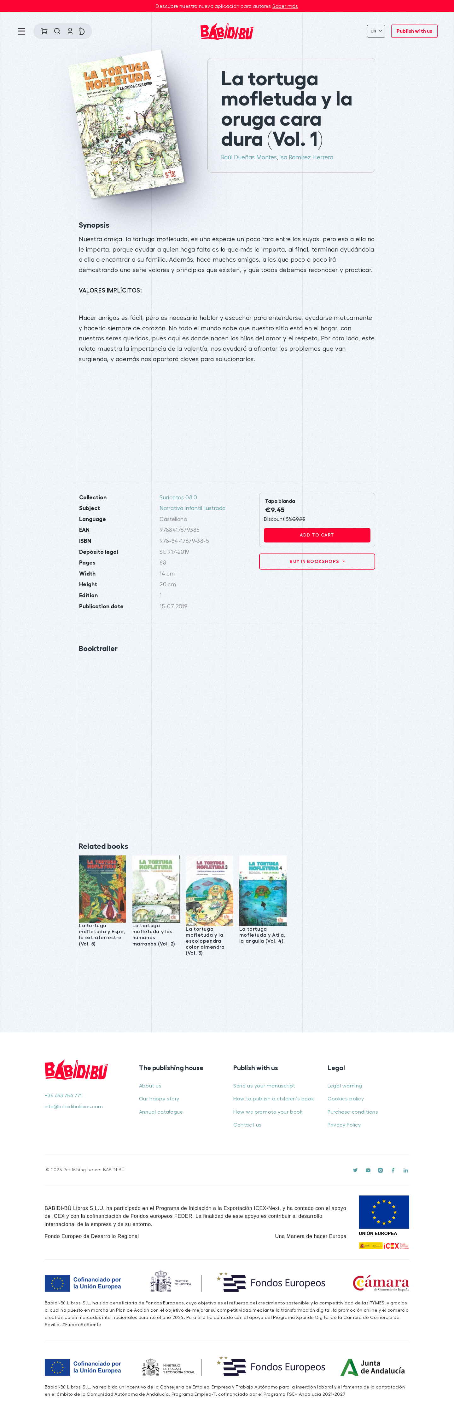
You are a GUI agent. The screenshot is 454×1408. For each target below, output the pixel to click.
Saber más (285, 6)
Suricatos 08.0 (178, 497)
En (374, 31)
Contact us (247, 1124)
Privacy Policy (344, 1124)
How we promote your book (268, 1112)
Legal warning (345, 1085)
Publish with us (414, 31)
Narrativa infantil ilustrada (192, 508)
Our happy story (159, 1098)
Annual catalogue (161, 1112)
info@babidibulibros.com (74, 1106)
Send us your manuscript (264, 1085)
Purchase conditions (353, 1112)
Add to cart (317, 535)
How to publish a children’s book (273, 1098)
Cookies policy (346, 1098)
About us (150, 1085)
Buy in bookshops (315, 561)
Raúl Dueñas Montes (249, 157)
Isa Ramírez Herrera (306, 157)
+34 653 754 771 (63, 1095)
